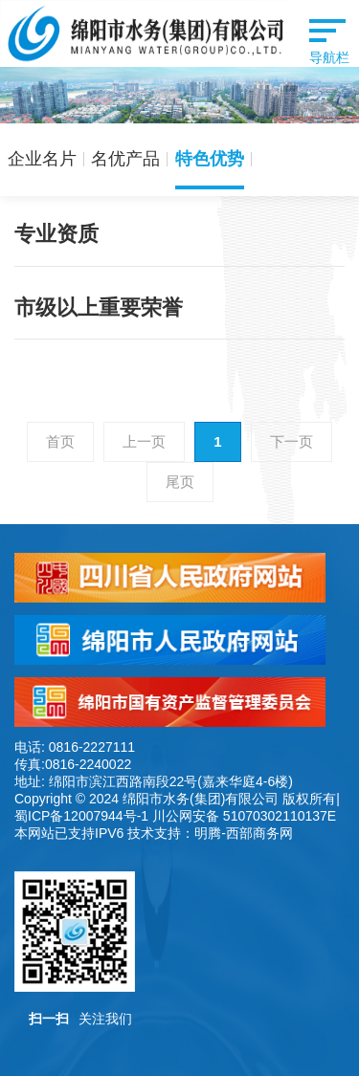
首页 (60, 441)
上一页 (144, 441)
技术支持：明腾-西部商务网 (210, 833)
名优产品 (125, 158)
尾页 (180, 481)
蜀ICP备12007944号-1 (81, 815)
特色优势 (209, 158)
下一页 (291, 441)
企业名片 (42, 158)
